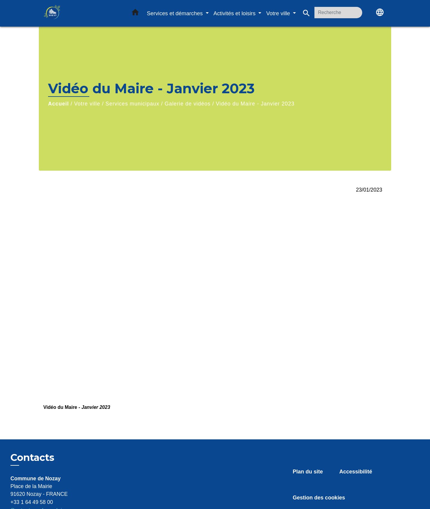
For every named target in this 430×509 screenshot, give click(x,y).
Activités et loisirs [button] (235, 13)
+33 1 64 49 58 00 (31, 502)
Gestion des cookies (319, 498)
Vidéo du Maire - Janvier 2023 (255, 104)
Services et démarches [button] (175, 13)
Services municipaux (132, 104)
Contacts (32, 457)
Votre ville (87, 104)
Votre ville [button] (278, 13)
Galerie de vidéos (188, 104)
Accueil (58, 104)
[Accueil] (80, 13)
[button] (135, 13)
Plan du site (308, 472)
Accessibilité (355, 472)
